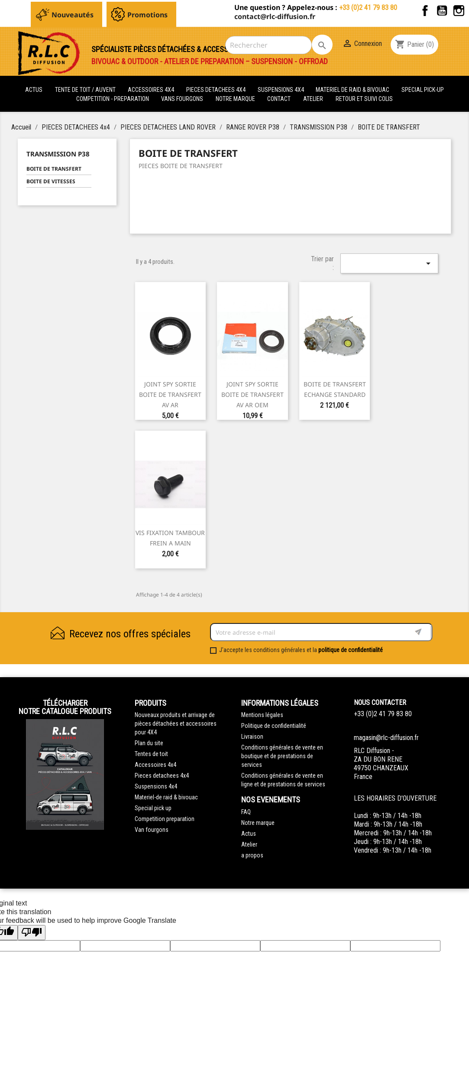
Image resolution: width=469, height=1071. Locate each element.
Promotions (147, 14)
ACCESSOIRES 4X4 (151, 89)
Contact (279, 98)
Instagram (458, 10)
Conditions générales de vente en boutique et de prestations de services (282, 756)
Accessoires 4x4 (155, 764)
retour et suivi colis (364, 98)
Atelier (313, 98)
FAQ (246, 811)
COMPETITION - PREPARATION (113, 98)
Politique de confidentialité (273, 725)
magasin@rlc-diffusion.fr (386, 737)
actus (33, 89)
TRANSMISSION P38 (58, 153)
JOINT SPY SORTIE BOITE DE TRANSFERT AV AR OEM (252, 394)
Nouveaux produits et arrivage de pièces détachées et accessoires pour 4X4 (176, 723)
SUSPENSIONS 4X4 (281, 89)
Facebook (425, 10)
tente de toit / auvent (85, 89)
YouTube (442, 10)
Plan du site (149, 743)
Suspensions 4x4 (156, 786)
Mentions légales (262, 714)
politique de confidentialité (350, 649)
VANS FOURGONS (182, 98)
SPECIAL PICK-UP (422, 89)
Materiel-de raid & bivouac (166, 797)
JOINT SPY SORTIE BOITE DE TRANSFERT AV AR (170, 394)
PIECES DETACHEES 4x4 (216, 89)
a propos (252, 855)
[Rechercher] (268, 45)
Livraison (252, 736)
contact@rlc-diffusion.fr (274, 16)
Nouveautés (73, 14)
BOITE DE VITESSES (50, 181)
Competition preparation (164, 818)
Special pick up (153, 808)
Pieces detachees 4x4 (162, 775)
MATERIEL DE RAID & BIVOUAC (353, 89)
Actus (248, 833)
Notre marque (235, 98)
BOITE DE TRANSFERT (53, 168)
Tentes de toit (151, 753)
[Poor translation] (31, 932)
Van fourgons (151, 829)
